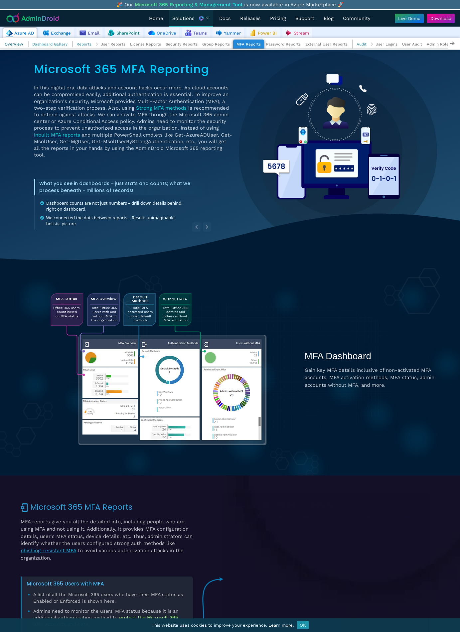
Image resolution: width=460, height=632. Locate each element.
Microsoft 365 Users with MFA (65, 583)
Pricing (278, 18)
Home (156, 18)
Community (356, 18)
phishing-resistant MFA (48, 551)
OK (303, 625)
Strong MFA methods (161, 108)
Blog (329, 18)
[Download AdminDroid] (439, 18)
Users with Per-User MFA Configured (282, 505)
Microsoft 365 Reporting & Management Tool (188, 5)
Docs (225, 18)
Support (304, 18)
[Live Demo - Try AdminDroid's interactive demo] (409, 18)
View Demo (410, 535)
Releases (250, 18)
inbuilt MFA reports (57, 135)
